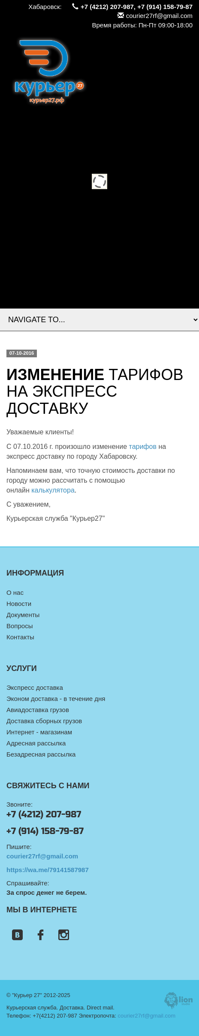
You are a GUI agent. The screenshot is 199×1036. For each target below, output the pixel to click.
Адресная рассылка (36, 743)
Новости (18, 603)
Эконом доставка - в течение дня (55, 698)
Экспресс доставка (34, 687)
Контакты (20, 637)
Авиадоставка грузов (37, 709)
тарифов (142, 446)
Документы (22, 614)
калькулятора (53, 490)
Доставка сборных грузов (44, 720)
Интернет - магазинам (39, 732)
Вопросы (19, 625)
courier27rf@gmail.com (155, 15)
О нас (15, 592)
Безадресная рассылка (40, 754)
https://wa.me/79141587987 (47, 869)
